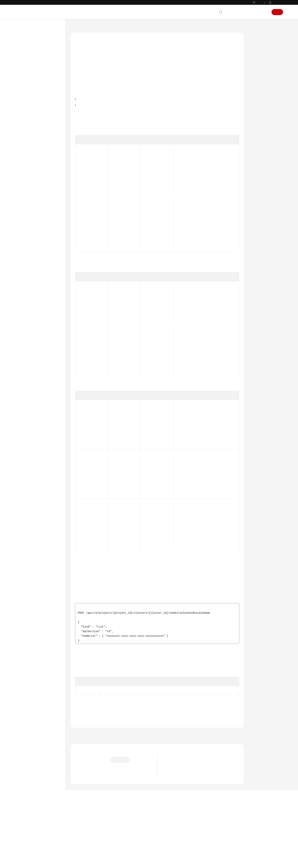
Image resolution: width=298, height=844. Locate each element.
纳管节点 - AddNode (41, 259)
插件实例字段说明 (36, 400)
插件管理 (31, 338)
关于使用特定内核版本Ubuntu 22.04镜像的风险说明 (196, 806)
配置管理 (31, 372)
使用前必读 (29, 123)
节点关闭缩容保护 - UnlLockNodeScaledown (44, 231)
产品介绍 (24, 74)
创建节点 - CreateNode (43, 171)
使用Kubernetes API (34, 407)
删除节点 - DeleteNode (43, 211)
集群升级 (31, 345)
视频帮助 (24, 455)
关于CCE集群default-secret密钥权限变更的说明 (193, 801)
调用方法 (257, 62)
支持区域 (24, 509)
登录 (264, 20)
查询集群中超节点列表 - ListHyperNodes (43, 322)
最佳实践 (24, 109)
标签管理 (31, 365)
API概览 (27, 130)
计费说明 (24, 81)
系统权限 (24, 516)
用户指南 (24, 102)
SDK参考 (24, 434)
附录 (25, 427)
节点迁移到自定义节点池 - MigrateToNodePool (45, 311)
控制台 (254, 20)
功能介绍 (257, 53)
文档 (236, 20)
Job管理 (30, 393)
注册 (277, 20)
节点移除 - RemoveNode (44, 295)
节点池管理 (32, 331)
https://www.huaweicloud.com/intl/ (84, 4)
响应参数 (257, 97)
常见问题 (24, 448)
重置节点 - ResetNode (42, 288)
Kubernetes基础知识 (31, 88)
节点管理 (31, 164)
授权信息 (257, 71)
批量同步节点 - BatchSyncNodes (39, 250)
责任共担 (24, 488)
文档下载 (24, 462)
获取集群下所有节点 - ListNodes (42, 191)
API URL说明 (33, 150)
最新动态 (24, 61)
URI (254, 80)
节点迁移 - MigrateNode (44, 302)
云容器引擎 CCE (95, 34)
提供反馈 (138, 791)
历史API (27, 414)
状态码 (256, 124)
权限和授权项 (30, 421)
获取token (217, 364)
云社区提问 (101, 810)
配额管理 (31, 351)
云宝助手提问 (82, 810)
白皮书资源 (25, 502)
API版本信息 (33, 358)
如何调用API (29, 136)
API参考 (23, 116)
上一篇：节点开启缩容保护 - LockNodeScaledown (103, 765)
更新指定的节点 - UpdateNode (40, 202)
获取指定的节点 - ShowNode (40, 180)
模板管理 (31, 379)
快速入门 (24, 95)
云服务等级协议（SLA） (33, 495)
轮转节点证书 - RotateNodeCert (39, 268)
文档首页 (75, 34)
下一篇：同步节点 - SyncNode (223, 765)
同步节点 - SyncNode (42, 240)
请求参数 (257, 88)
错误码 (256, 133)
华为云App (277, 10)
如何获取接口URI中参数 (199, 535)
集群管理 (31, 157)
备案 (244, 20)
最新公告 (170, 795)
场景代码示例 (27, 441)
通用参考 (24, 474)
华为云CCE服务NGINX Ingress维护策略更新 (191, 812)
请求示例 (257, 106)
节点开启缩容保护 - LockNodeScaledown (42, 220)
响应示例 (257, 115)
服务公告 (24, 67)
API (24, 143)
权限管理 (31, 386)
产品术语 (24, 481)
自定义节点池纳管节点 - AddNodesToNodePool (43, 279)
